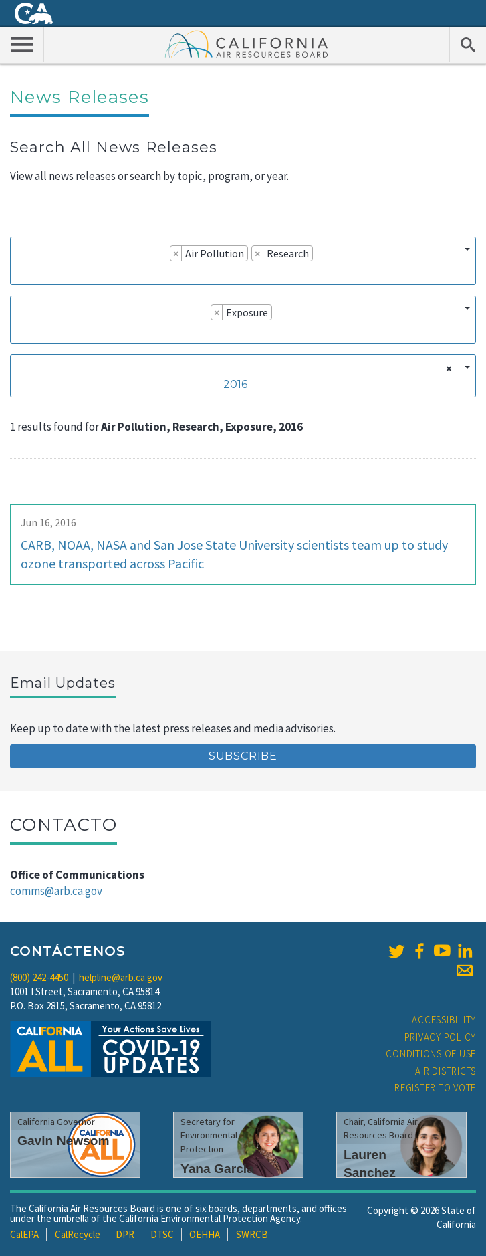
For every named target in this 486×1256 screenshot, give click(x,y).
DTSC (162, 1234)
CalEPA (24, 1234)
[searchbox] (21, 272)
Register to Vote (435, 1087)
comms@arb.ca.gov (56, 890)
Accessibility (444, 1019)
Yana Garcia (217, 1169)
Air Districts (445, 1071)
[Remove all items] (447, 368)
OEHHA (204, 1234)
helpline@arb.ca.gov (120, 977)
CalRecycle (77, 1234)
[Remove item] (176, 253)
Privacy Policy (440, 1037)
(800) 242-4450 (39, 977)
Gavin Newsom (63, 1141)
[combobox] (243, 261)
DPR (125, 1234)
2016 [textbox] (235, 384)
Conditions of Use (431, 1053)
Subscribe (243, 756)
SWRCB (252, 1234)
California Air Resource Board (246, 43)
